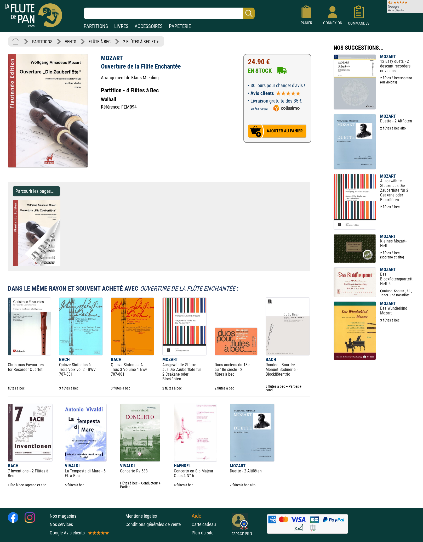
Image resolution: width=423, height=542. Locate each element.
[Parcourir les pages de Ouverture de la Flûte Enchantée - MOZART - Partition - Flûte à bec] (63, 264)
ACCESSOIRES (149, 26)
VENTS (70, 41)
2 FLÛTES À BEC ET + (141, 41)
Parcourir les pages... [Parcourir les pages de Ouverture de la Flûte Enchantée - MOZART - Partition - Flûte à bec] (35, 191)
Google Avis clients (79, 532)
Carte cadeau (204, 524)
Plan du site (202, 532)
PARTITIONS (96, 26)
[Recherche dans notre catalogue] (169, 13)
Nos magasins (63, 516)
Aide (196, 516)
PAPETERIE (180, 26)
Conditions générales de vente (157, 524)
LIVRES (121, 26)
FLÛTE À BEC (100, 41)
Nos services (61, 524)
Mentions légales (141, 516)
